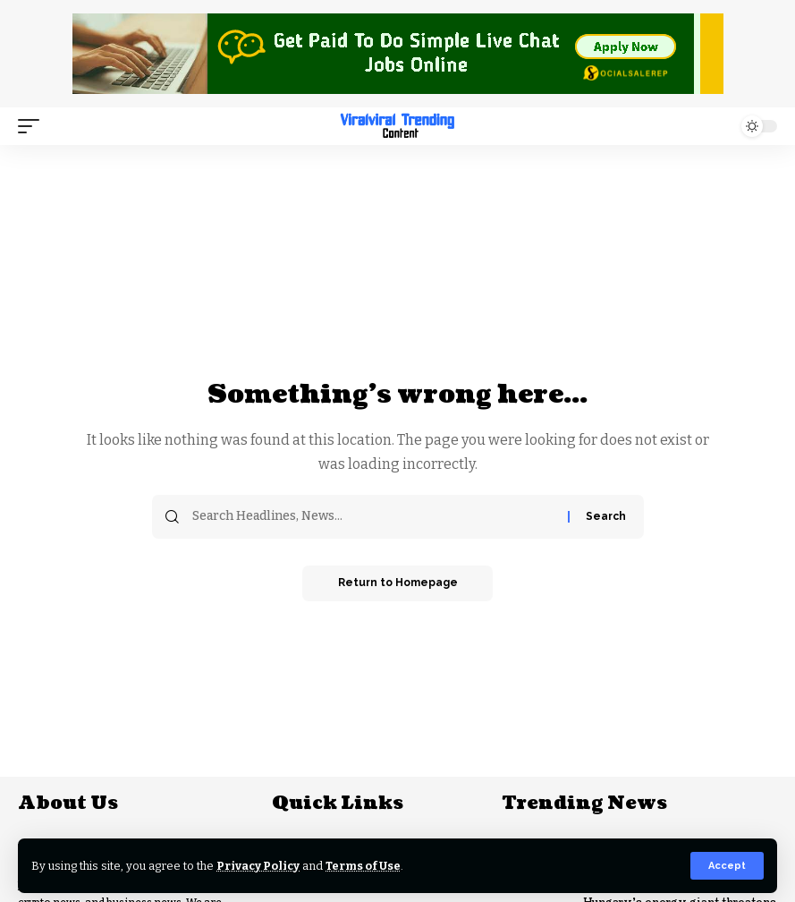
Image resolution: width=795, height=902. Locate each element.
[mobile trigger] (33, 126)
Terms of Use (365, 865)
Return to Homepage (398, 583)
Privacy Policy (258, 865)
